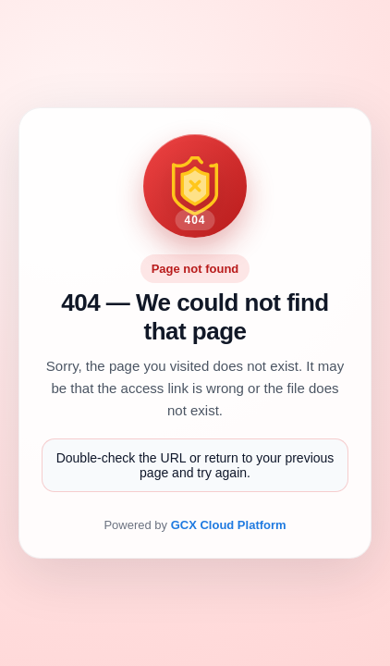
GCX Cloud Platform (228, 525)
